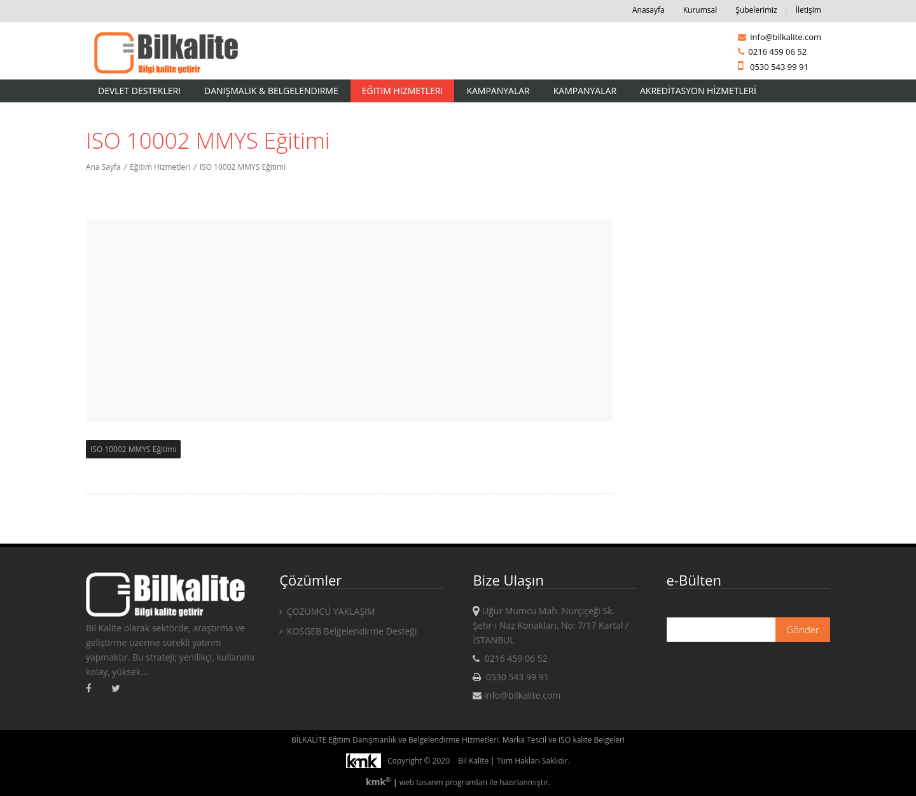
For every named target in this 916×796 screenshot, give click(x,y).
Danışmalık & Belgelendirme (271, 91)
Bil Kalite (473, 760)
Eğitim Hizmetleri (402, 91)
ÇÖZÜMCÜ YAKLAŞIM (327, 611)
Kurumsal (700, 9)
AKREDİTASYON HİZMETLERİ (698, 91)
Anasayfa (648, 9)
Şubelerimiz (756, 9)
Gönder (802, 629)
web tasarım (421, 782)
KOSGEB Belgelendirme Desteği (348, 631)
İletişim (808, 9)
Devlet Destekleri (139, 91)
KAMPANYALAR (584, 91)
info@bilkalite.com (779, 37)
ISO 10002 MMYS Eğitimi (243, 166)
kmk (379, 782)
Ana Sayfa (103, 166)
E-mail (679, 607)
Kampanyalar (497, 91)
